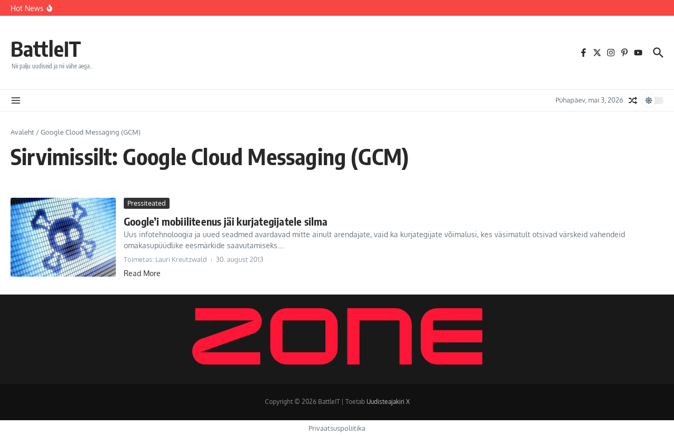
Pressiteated (146, 203)
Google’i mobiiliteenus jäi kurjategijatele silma (226, 221)
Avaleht (22, 132)
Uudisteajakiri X (388, 401)
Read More (142, 273)
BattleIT (46, 48)
